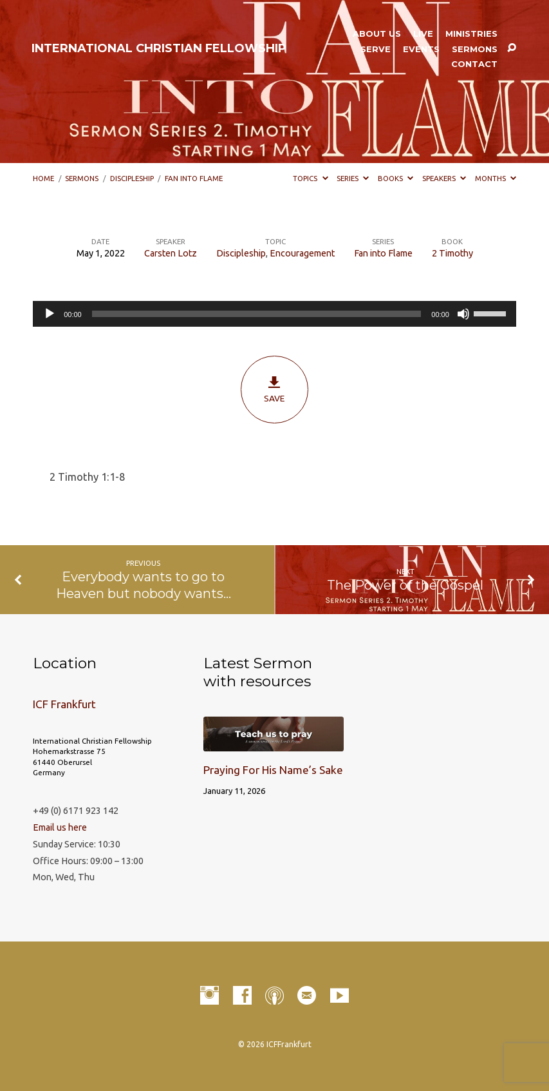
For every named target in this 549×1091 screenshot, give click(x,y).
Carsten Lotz (170, 253)
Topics (310, 178)
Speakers (444, 178)
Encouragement (302, 253)
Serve (375, 49)
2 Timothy (452, 253)
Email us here (60, 827)
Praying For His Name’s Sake (273, 770)
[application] (274, 314)
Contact (474, 64)
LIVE (423, 34)
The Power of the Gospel (405, 585)
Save (274, 389)
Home (43, 178)
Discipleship (132, 178)
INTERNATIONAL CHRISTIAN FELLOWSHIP (159, 48)
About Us (377, 34)
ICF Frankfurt (64, 704)
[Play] (49, 313)
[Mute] (463, 313)
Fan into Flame (194, 178)
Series (353, 178)
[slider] (257, 314)
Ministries (471, 34)
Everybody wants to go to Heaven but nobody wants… (143, 584)
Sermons (475, 49)
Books (395, 178)
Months (495, 178)
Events (421, 49)
